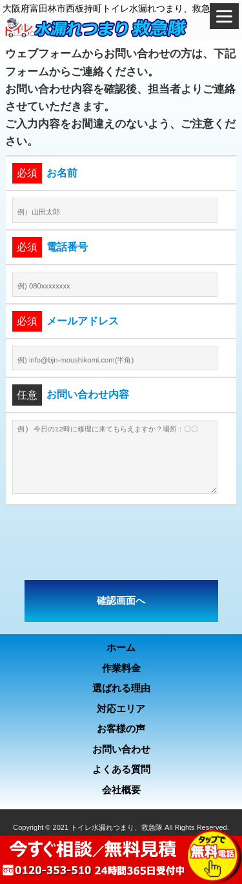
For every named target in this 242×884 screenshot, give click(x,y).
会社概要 (121, 789)
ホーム (121, 647)
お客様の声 (121, 728)
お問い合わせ (121, 749)
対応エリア (121, 708)
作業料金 (121, 668)
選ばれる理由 (121, 687)
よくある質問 (121, 769)
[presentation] (121, 543)
